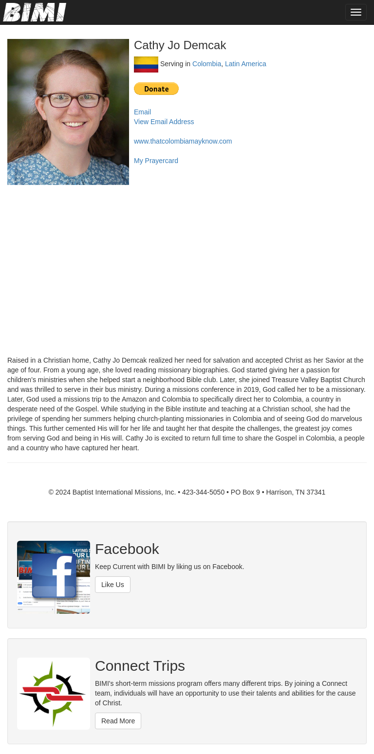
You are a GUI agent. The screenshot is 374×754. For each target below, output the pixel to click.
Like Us (112, 584)
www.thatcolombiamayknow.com (183, 141)
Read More (118, 721)
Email (142, 112)
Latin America (245, 64)
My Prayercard (156, 161)
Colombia (206, 64)
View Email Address (164, 122)
